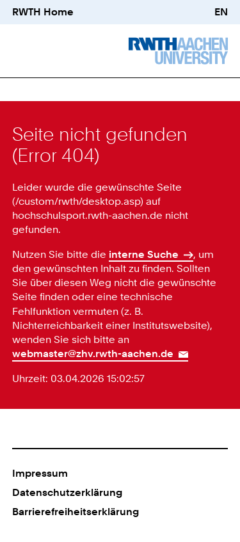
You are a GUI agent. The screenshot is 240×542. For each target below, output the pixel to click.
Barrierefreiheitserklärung (75, 512)
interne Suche (144, 254)
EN (221, 12)
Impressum (40, 473)
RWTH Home (43, 12)
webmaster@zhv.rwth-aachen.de (92, 353)
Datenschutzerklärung (67, 492)
